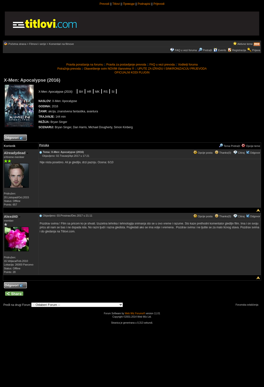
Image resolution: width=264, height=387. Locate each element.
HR (89, 91)
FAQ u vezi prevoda (162, 64)
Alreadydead (16, 153)
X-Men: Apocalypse (55, 91)
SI (113, 91)
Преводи (128, 4)
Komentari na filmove (61, 43)
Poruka (44, 145)
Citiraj (241, 152)
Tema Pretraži (229, 146)
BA (81, 91)
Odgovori (13, 138)
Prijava (256, 50)
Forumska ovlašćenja (248, 304)
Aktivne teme (245, 43)
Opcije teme (250, 146)
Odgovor (255, 152)
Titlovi (116, 4)
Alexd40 (12, 216)
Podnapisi (144, 4)
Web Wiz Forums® (135, 313)
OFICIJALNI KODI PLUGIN (131, 72)
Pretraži (205, 50)
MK (97, 91)
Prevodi (104, 4)
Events (220, 50)
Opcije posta (203, 152)
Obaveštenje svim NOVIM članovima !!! (109, 68)
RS (106, 91)
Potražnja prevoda (69, 68)
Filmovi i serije (37, 43)
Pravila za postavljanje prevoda (126, 64)
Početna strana (17, 43)
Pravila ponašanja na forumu (84, 64)
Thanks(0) (223, 152)
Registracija (239, 50)
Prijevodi (158, 4)
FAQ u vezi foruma (186, 50)
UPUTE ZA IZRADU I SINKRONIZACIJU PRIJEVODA (172, 68)
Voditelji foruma (188, 64)
